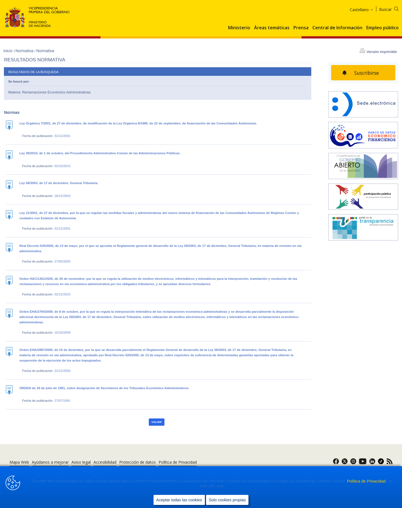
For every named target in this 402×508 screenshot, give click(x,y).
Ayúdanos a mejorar (50, 462)
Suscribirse (366, 72)
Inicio (8, 51)
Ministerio (239, 28)
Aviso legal (81, 462)
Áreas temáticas (271, 28)
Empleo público (382, 28)
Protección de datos (137, 462)
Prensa (300, 28)
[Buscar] (392, 8)
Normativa (25, 51)
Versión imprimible (382, 52)
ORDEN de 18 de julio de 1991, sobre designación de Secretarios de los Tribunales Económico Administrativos (103, 388)
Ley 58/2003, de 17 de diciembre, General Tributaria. (58, 183)
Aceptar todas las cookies (179, 500)
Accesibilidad (105, 462)
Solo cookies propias (227, 500)
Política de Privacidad (367, 481)
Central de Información (337, 28)
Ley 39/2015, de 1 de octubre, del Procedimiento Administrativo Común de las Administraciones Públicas (99, 153)
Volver (157, 422)
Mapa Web (19, 462)
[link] (336, 463)
